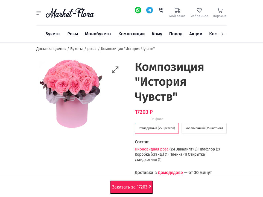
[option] (70, 95)
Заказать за (132, 187)
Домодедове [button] (170, 172)
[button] (38, 13)
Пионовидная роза (151, 149)
